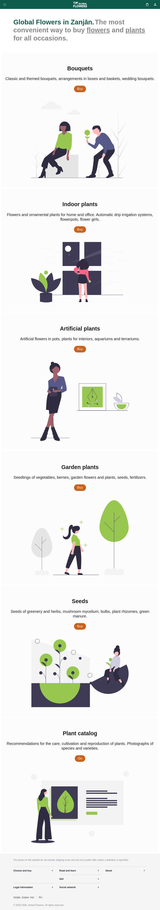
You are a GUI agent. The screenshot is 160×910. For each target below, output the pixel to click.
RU (40, 897)
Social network (67, 887)
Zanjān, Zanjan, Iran (23, 897)
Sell (61, 879)
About (108, 870)
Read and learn (67, 870)
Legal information (23, 887)
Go (81, 758)
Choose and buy (22, 870)
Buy (81, 88)
